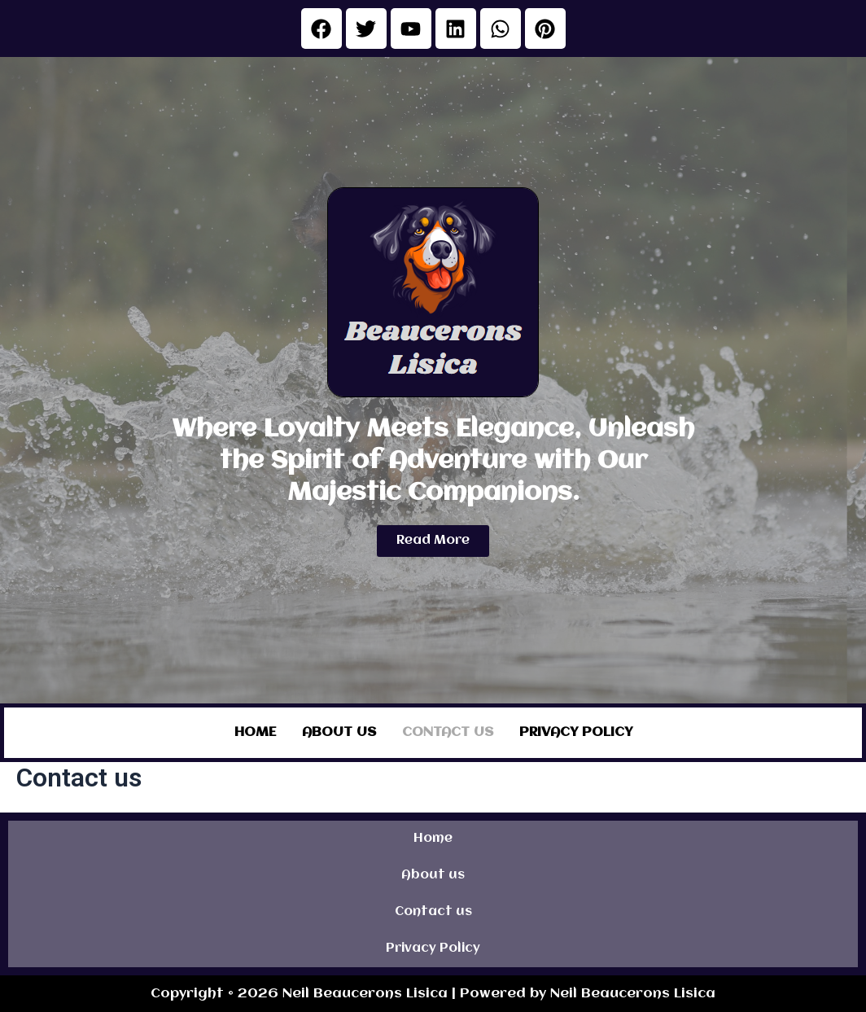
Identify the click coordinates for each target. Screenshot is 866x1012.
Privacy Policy (575, 731)
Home (255, 731)
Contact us (447, 731)
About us (339, 731)
